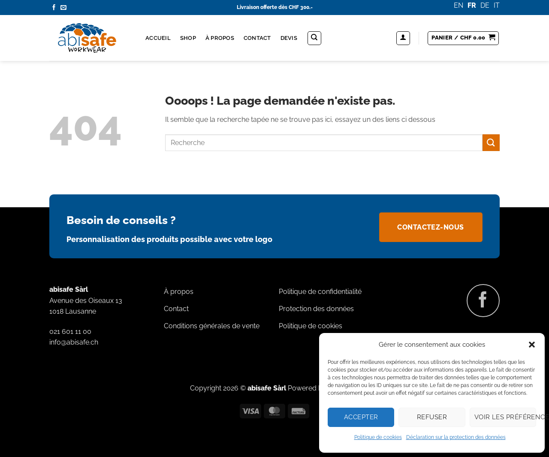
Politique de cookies (378, 437)
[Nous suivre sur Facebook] (54, 8)
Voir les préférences (505, 417)
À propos (219, 38)
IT (497, 5)
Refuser (432, 417)
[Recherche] (314, 38)
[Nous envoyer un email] (63, 8)
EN (458, 5)
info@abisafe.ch (73, 342)
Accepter (361, 417)
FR (472, 5)
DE (484, 5)
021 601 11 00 (70, 331)
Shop (188, 38)
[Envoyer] (491, 142)
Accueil (158, 38)
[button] (532, 344)
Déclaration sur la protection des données (456, 437)
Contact (257, 38)
